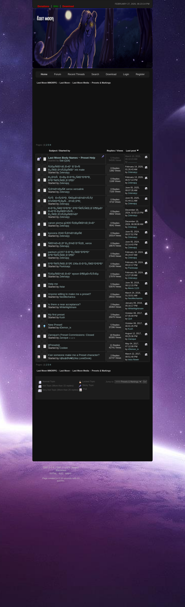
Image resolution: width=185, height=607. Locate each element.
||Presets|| (54, 345)
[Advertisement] (88, 114)
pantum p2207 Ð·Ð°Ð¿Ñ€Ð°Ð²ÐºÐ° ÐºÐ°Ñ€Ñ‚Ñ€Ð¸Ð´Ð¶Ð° (68, 253)
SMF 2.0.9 (48, 467)
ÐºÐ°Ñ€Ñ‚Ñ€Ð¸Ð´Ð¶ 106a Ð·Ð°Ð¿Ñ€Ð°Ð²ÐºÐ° (75, 263)
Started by (64, 150)
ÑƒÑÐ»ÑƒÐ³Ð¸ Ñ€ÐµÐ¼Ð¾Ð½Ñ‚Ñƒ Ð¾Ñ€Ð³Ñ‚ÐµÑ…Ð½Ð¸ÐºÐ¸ (70, 199)
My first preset (56, 314)
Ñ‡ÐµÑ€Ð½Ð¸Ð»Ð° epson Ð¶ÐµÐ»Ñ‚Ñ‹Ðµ (73, 273)
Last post (132, 150)
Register (140, 74)
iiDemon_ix (65, 327)
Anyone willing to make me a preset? (69, 294)
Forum (57, 74)
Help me (53, 283)
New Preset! (55, 324)
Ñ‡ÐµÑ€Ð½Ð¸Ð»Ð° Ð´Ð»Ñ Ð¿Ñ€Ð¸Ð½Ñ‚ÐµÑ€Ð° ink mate (66, 168)
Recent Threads (76, 74)
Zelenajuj (64, 183)
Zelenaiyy (64, 172)
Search (95, 74)
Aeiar (62, 286)
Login (126, 74)
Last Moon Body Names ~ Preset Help (71, 157)
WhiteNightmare (67, 307)
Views (120, 150)
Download (111, 74)
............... (132, 162)
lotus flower (133, 359)
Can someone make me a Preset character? (74, 355)
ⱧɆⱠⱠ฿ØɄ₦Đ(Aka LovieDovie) (75, 358)
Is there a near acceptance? (64, 304)
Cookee (63, 348)
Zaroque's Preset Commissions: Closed (71, 334)
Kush (62, 317)
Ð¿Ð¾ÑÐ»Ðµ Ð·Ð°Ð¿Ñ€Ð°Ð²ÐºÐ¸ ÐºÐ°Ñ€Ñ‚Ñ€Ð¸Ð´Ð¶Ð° (69, 179)
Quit (130, 318)
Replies (111, 150)
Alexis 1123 (133, 288)
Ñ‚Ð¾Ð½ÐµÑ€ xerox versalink (66, 189)
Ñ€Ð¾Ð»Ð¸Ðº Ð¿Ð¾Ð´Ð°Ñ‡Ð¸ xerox (70, 243)
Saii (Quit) (64, 160)
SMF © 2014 (63, 467)
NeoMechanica (67, 297)
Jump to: (110, 381)
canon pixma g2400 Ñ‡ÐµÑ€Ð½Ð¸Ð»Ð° (71, 222)
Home (44, 74)
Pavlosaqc (64, 266)
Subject (53, 150)
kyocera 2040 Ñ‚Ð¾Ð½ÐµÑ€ (65, 233)
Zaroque (63, 337)
